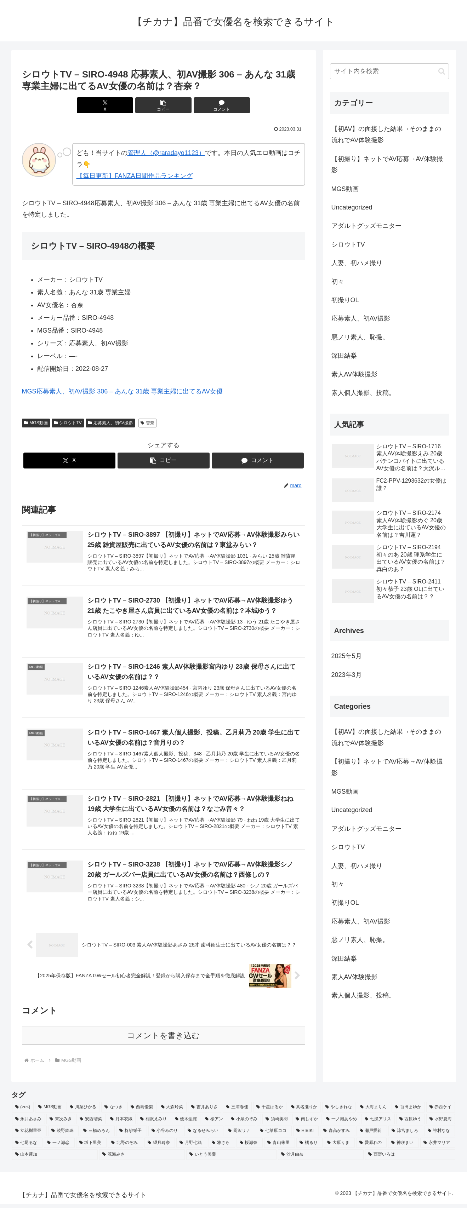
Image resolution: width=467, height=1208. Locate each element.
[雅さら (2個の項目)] (222, 1147)
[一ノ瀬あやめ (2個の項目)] (341, 1123)
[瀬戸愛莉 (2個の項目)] (372, 1135)
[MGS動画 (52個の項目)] (50, 1111)
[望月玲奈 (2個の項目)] (159, 1147)
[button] (163, 105)
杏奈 (147, 422)
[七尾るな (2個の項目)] (27, 1147)
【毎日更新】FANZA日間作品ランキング (134, 175)
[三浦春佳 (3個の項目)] (237, 1111)
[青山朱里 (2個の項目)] (279, 1147)
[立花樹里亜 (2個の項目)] (29, 1135)
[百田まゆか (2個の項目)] (408, 1111)
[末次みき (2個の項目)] (60, 1123)
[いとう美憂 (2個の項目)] (231, 1159)
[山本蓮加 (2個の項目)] (55, 1159)
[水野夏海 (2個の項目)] (440, 1123)
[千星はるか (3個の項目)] (269, 1111)
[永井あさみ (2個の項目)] (28, 1123)
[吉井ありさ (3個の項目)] (204, 1111)
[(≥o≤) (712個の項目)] (23, 1111)
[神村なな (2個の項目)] (440, 1135)
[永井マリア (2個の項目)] (437, 1147)
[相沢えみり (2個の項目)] (153, 1123)
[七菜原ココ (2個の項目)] (274, 1135)
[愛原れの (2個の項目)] (371, 1147)
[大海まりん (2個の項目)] (373, 1111)
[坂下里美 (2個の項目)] (91, 1147)
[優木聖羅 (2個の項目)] (186, 1123)
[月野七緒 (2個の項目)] (191, 1147)
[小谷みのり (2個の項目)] (165, 1135)
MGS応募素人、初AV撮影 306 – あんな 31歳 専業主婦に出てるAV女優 (122, 391)
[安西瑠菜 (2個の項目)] (90, 1123)
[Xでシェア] (115, 105)
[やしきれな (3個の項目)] (338, 1111)
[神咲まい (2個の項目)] (403, 1147)
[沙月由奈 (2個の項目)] (321, 1159)
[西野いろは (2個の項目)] (410, 1159)
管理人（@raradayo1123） (166, 152)
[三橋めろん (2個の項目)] (97, 1135)
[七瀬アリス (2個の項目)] (377, 1123)
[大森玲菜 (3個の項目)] (172, 1111)
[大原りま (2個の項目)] (339, 1147)
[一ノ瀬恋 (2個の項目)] (59, 1147)
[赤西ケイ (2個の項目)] (440, 1111)
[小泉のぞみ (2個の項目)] (244, 1123)
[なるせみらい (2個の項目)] (203, 1135)
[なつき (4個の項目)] (113, 1111)
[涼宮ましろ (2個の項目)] (405, 1135)
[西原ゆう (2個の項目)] (410, 1123)
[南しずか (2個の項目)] (306, 1123)
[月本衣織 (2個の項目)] (121, 1123)
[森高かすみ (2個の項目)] (337, 1135)
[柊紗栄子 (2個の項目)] (131, 1135)
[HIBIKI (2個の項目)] (306, 1135)
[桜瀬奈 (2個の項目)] (250, 1147)
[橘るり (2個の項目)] (309, 1147)
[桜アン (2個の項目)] (214, 1123)
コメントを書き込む (163, 1040)
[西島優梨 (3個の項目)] (141, 1111)
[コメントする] (211, 105)
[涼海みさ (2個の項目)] (142, 1159)
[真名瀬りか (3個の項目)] (304, 1111)
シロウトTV (68, 422)
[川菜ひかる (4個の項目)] (83, 1111)
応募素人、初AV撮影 (110, 422)
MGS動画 (36, 422)
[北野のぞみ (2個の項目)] (125, 1147)
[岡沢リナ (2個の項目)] (240, 1135)
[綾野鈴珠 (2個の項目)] (63, 1135)
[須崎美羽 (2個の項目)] (276, 1123)
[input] (389, 71)
